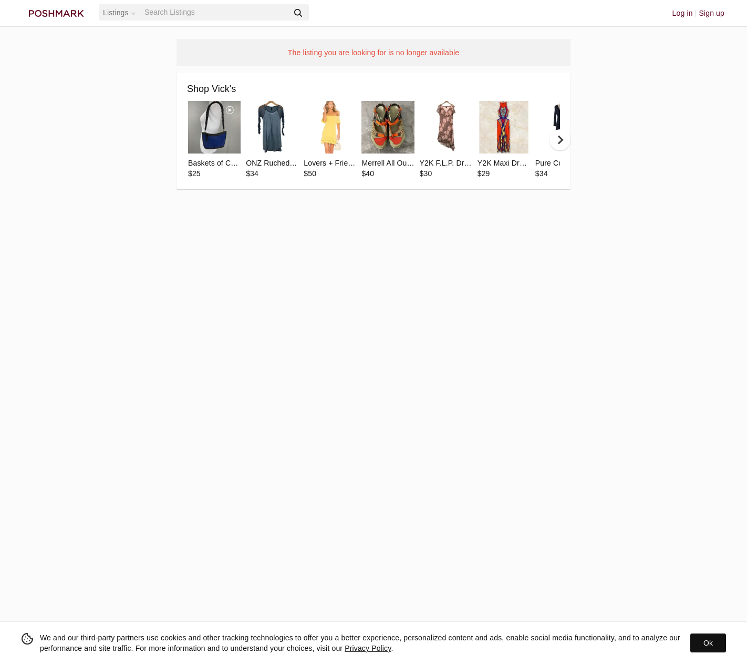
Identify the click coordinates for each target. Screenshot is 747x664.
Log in (682, 13)
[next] (559, 139)
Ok (708, 643)
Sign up (711, 13)
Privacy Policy (368, 648)
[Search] (215, 12)
